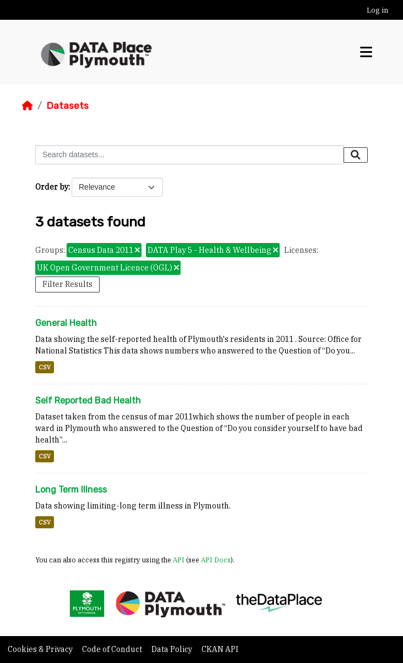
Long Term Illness (71, 489)
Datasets (67, 105)
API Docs (216, 559)
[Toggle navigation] (366, 52)
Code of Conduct (113, 649)
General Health (66, 323)
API (178, 559)
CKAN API (220, 649)
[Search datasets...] (189, 154)
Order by (51, 187)
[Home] (27, 105)
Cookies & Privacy (41, 649)
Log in (377, 10)
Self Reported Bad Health (88, 400)
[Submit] (356, 155)
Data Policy (172, 649)
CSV (45, 367)
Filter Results (67, 284)
